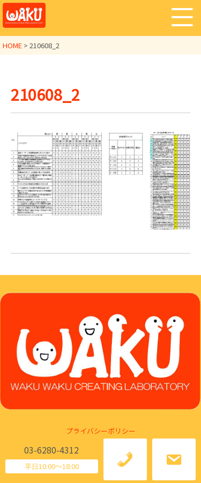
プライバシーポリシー (101, 431)
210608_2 (45, 94)
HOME (12, 45)
